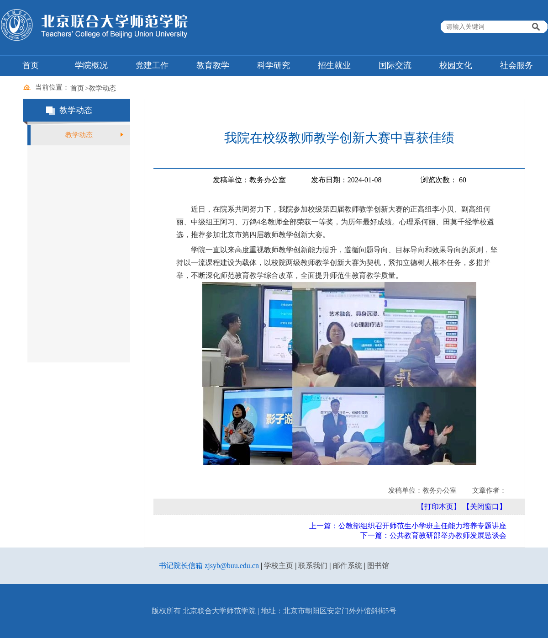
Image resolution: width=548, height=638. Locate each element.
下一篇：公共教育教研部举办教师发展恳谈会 (433, 535)
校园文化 (455, 65)
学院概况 (91, 65)
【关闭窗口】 (484, 506)
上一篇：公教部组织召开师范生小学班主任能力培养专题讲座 (407, 526)
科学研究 (273, 65)
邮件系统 (347, 565)
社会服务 (516, 65)
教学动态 (102, 88)
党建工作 (152, 65)
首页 (30, 65)
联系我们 (312, 565)
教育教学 (212, 65)
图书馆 (378, 565)
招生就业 (334, 65)
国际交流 (395, 65)
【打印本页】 (439, 506)
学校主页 (278, 565)
